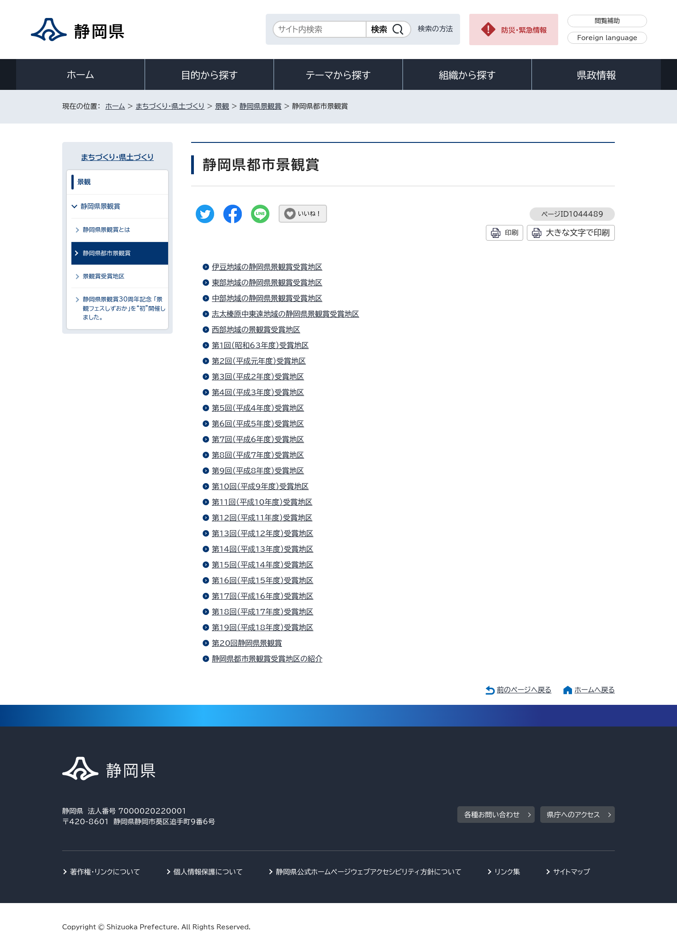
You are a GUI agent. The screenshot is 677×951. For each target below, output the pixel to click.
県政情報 (596, 75)
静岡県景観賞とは (106, 230)
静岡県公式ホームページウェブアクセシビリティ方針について (368, 871)
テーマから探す (338, 75)
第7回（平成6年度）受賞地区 (258, 439)
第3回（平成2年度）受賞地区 (258, 376)
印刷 (511, 232)
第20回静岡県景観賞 (247, 643)
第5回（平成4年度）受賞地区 (258, 408)
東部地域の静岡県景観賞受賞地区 (267, 282)
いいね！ (309, 214)
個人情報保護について (208, 871)
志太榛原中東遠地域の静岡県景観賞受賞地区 (285, 314)
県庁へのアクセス (573, 814)
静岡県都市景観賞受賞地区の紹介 (267, 658)
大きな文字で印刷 (578, 232)
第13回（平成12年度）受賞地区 (262, 533)
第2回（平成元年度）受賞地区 (259, 361)
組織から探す (467, 75)
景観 (222, 106)
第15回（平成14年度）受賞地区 (262, 564)
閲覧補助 (607, 21)
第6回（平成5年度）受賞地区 (258, 423)
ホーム (80, 75)
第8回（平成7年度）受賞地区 (258, 455)
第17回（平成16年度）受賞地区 (262, 596)
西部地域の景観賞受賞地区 (256, 329)
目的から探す (209, 75)
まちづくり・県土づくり (169, 106)
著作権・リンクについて (105, 871)
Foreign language (607, 38)
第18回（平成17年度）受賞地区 (262, 611)
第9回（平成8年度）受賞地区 (258, 470)
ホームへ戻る (595, 689)
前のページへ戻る (524, 689)
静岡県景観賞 (260, 106)
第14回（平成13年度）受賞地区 (262, 549)
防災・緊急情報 (524, 30)
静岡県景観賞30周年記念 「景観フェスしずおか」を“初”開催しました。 (124, 308)
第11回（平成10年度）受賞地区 (262, 502)
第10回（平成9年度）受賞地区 (260, 486)
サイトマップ (571, 871)
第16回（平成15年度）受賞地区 (262, 580)
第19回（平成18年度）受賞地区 (262, 627)
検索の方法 (435, 28)
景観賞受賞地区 (104, 276)
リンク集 (507, 871)
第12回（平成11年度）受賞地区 (262, 517)
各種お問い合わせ (492, 814)
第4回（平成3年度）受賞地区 (258, 392)
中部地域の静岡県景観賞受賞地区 (267, 298)
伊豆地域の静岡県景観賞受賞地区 (267, 267)
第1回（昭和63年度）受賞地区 (260, 345)
